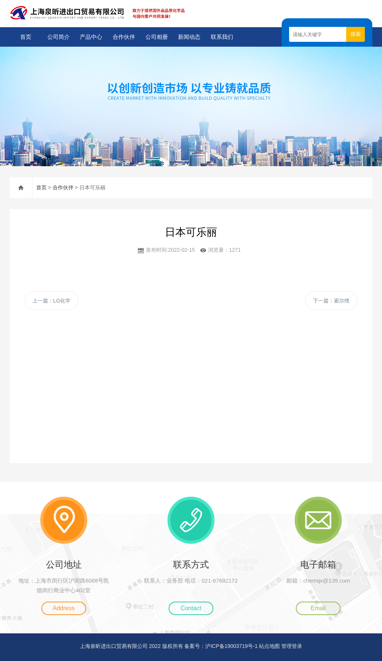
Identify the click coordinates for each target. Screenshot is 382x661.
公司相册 (156, 37)
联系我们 (222, 37)
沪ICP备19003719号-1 (231, 646)
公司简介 (58, 37)
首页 (25, 37)
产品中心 (91, 37)
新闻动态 (189, 37)
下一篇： (331, 301)
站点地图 (269, 646)
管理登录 (291, 646)
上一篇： (51, 301)
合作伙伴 (124, 37)
